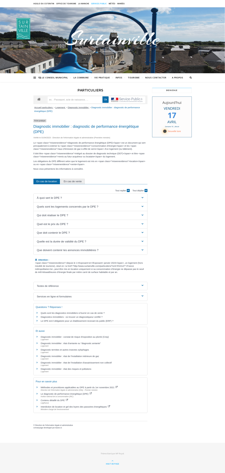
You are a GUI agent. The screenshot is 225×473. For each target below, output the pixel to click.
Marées (121, 3)
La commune (81, 77)
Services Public (99, 3)
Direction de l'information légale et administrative (54, 425)
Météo (112, 3)
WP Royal (120, 453)
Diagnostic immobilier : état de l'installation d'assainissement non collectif (76, 362)
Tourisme (134, 77)
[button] (90, 198)
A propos (177, 77)
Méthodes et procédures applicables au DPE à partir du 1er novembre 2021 (79, 387)
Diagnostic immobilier (78, 107)
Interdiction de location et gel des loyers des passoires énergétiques (75, 406)
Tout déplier (140, 190)
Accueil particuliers (43, 107)
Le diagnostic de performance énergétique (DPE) (66, 394)
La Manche (83, 3)
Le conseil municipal (55, 77)
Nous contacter (155, 77)
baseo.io (58, 428)
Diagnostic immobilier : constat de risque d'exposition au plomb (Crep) (75, 337)
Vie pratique (102, 77)
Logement (60, 107)
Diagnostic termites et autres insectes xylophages (65, 349)
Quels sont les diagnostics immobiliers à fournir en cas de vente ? (73, 313)
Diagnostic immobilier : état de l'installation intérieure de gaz (70, 356)
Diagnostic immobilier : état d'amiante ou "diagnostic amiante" (71, 343)
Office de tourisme (66, 3)
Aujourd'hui (171, 102)
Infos (119, 77)
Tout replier (122, 190)
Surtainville (112, 39)
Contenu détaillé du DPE (54, 400)
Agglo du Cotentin (43, 3)
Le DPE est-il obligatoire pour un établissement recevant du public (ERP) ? (77, 321)
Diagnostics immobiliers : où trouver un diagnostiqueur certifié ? (72, 317)
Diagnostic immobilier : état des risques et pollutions (66, 369)
